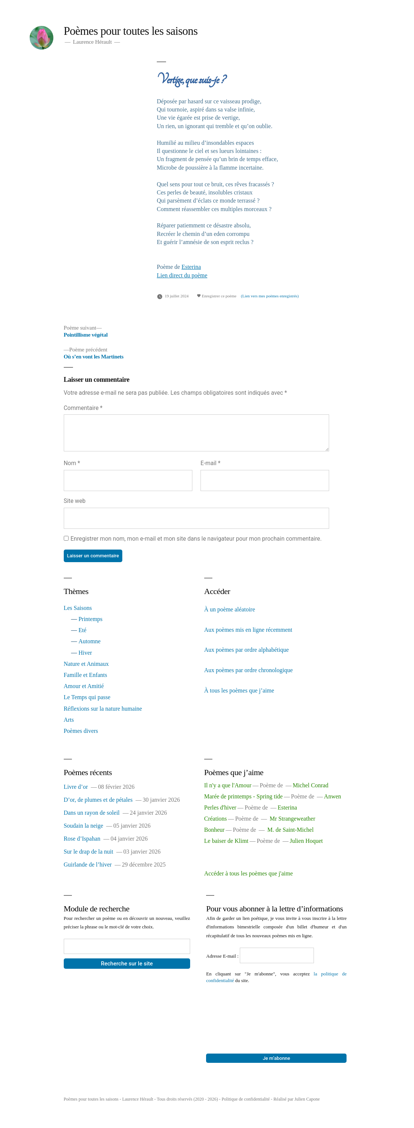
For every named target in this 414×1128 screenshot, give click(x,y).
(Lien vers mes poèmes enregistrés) (270, 296)
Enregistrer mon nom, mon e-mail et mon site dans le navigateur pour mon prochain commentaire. (196, 538)
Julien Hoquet (306, 841)
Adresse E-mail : (223, 956)
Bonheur (214, 830)
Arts (69, 720)
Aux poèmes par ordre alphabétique (246, 650)
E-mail (211, 463)
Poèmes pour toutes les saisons (131, 31)
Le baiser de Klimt (226, 841)
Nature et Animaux (86, 664)
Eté (82, 630)
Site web (75, 500)
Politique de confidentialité (246, 1099)
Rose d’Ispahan (82, 838)
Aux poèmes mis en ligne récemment (248, 630)
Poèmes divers (81, 731)
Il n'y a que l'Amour (228, 785)
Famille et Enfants (85, 675)
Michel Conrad (310, 785)
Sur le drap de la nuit (88, 851)
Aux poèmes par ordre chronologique (248, 670)
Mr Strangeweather (292, 818)
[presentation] (236, 1010)
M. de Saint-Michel (290, 830)
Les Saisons (78, 608)
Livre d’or (76, 787)
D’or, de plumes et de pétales (98, 800)
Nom (72, 463)
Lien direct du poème (182, 275)
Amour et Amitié (84, 686)
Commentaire (83, 407)
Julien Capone (306, 1099)
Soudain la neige (83, 825)
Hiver (85, 653)
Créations (215, 818)
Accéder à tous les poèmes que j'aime (248, 873)
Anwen (332, 796)
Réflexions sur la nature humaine (103, 708)
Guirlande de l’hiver (88, 864)
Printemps (91, 619)
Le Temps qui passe (87, 697)
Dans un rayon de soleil (92, 813)
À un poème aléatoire (229, 609)
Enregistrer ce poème (216, 296)
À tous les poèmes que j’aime (239, 690)
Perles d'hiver (220, 807)
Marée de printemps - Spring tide (243, 796)
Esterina (191, 267)
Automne (90, 641)
